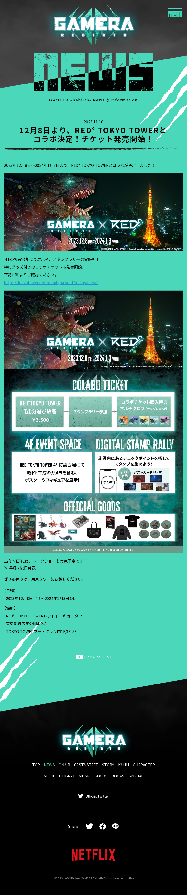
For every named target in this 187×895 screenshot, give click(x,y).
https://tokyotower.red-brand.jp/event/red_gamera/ (51, 282)
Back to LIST (94, 656)
